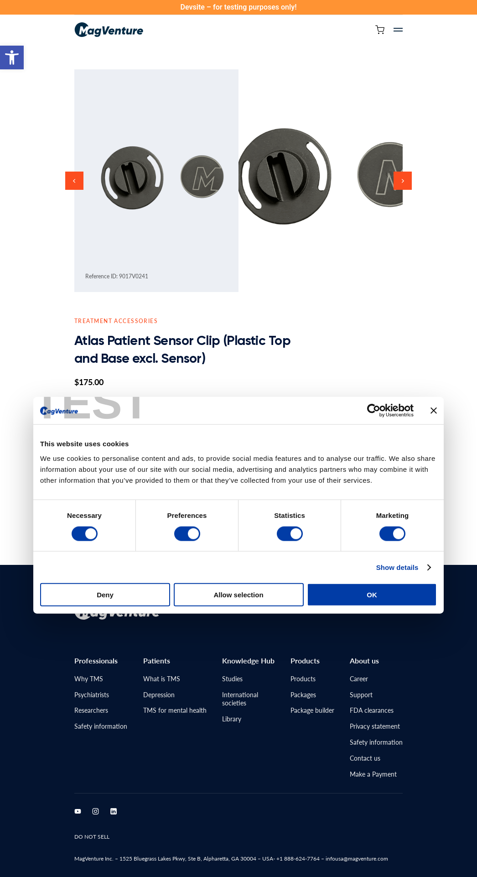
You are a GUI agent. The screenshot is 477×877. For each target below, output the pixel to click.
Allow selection (238, 528)
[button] (12, 57)
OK (372, 528)
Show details (397, 500)
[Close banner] (433, 344)
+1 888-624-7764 (298, 858)
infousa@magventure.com (357, 858)
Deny (105, 528)
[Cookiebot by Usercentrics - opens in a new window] (374, 344)
